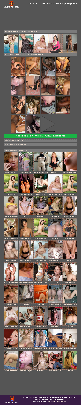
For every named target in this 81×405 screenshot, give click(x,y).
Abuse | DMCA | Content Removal (56, 401)
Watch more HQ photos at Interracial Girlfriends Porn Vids (40, 136)
